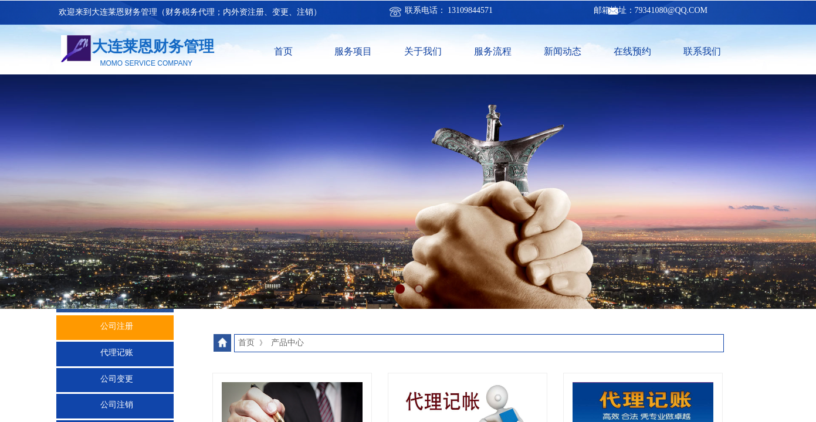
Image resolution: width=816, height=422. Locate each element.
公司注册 (116, 326)
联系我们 (702, 51)
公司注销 (116, 404)
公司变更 (116, 379)
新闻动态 (562, 51)
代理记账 (116, 352)
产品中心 (287, 342)
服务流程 (493, 51)
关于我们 (423, 51)
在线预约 (632, 51)
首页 (283, 51)
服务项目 (353, 51)
